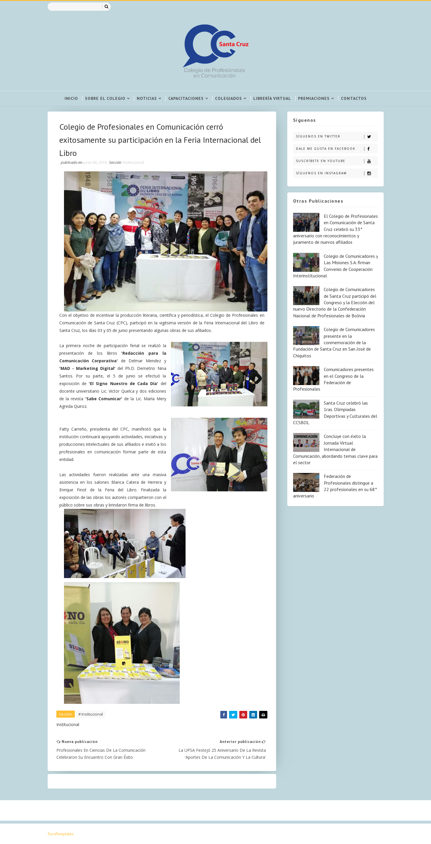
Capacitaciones (186, 98)
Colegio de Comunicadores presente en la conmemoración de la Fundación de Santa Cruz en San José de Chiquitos (334, 342)
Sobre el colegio (105, 98)
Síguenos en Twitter (337, 136)
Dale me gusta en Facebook (337, 149)
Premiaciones (314, 98)
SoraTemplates (61, 833)
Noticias (147, 98)
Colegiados (228, 98)
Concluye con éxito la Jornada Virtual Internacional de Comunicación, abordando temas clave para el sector (335, 449)
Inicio (71, 98)
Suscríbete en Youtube (337, 161)
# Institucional (90, 714)
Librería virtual (272, 98)
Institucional (133, 162)
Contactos (354, 98)
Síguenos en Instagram (337, 173)
